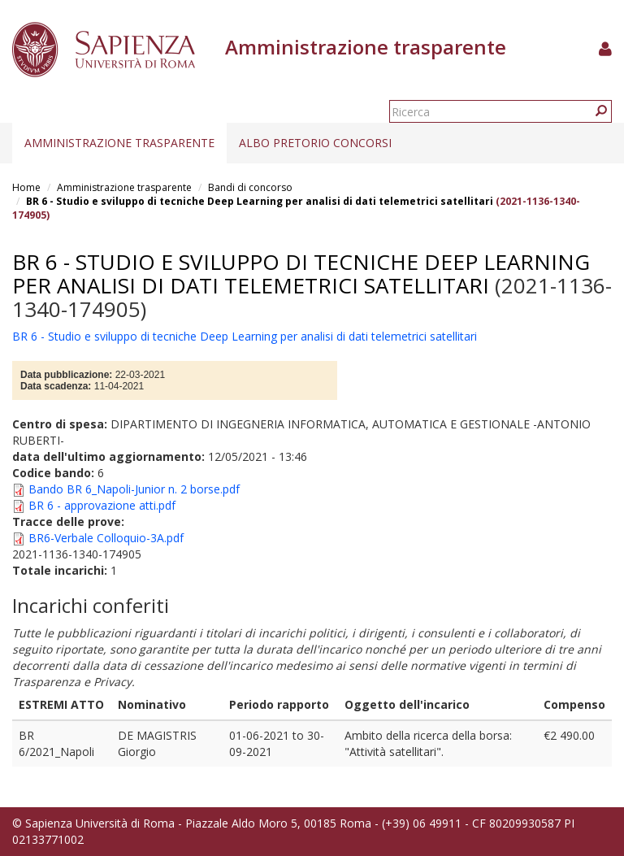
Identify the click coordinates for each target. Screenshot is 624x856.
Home (26, 187)
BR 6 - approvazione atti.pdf (102, 505)
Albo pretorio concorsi (315, 142)
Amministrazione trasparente (119, 142)
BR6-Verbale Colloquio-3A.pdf (106, 537)
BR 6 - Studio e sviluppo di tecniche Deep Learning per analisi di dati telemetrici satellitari (259, 201)
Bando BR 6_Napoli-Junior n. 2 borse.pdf (134, 489)
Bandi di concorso (250, 187)
